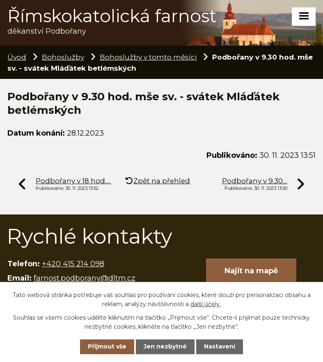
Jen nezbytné (165, 346)
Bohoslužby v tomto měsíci (148, 57)
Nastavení (219, 346)
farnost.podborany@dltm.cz (84, 278)
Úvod (16, 57)
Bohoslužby (63, 57)
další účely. (205, 304)
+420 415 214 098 (73, 263)
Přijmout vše (107, 346)
